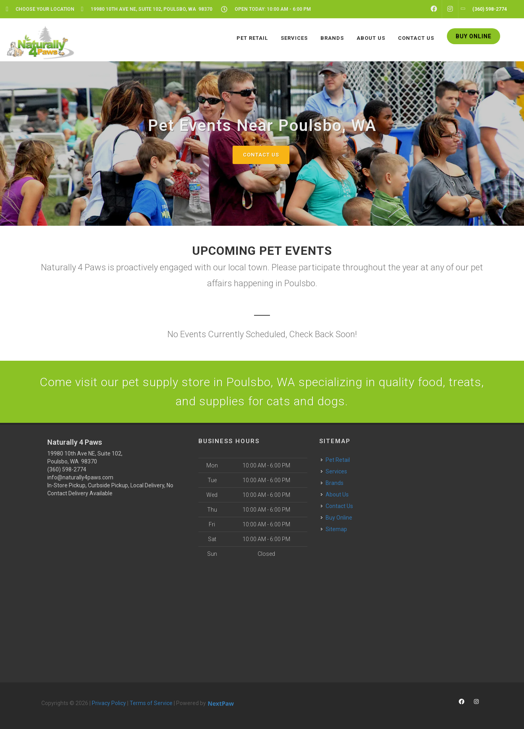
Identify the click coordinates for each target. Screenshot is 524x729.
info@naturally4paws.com (80, 477)
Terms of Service (151, 703)
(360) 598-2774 (66, 469)
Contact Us (261, 155)
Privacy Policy (109, 703)
